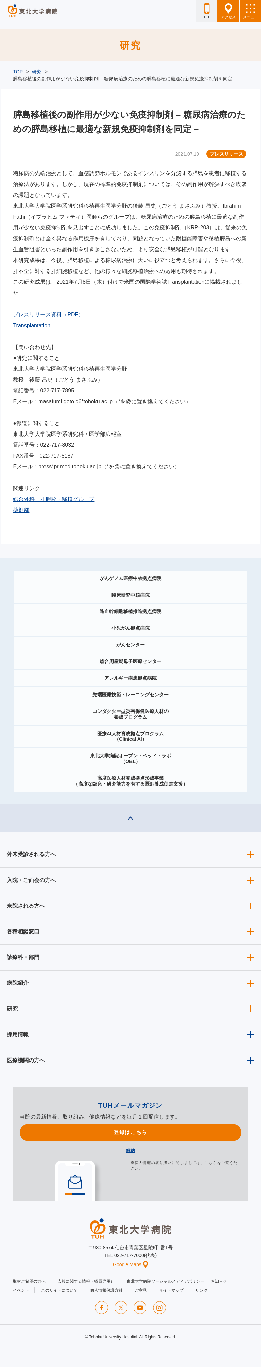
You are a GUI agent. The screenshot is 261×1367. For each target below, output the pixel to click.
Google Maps (130, 1264)
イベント (21, 1290)
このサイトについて (59, 1290)
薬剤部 (21, 510)
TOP (18, 71)
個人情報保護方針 (106, 1290)
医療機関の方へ (26, 1060)
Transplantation (31, 325)
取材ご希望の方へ (29, 1281)
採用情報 (18, 1034)
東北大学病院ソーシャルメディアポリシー (165, 1281)
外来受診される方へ (31, 854)
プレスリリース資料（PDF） (48, 314)
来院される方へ (26, 906)
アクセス (228, 11)
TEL (207, 11)
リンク (201, 1290)
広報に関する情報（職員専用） (86, 1281)
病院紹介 (18, 983)
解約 (130, 1150)
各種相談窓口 (23, 932)
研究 (36, 71)
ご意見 (141, 1290)
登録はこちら (130, 1132)
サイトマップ (171, 1290)
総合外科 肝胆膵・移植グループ (53, 499)
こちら (211, 1163)
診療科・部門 (23, 957)
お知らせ (219, 1281)
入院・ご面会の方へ (31, 880)
